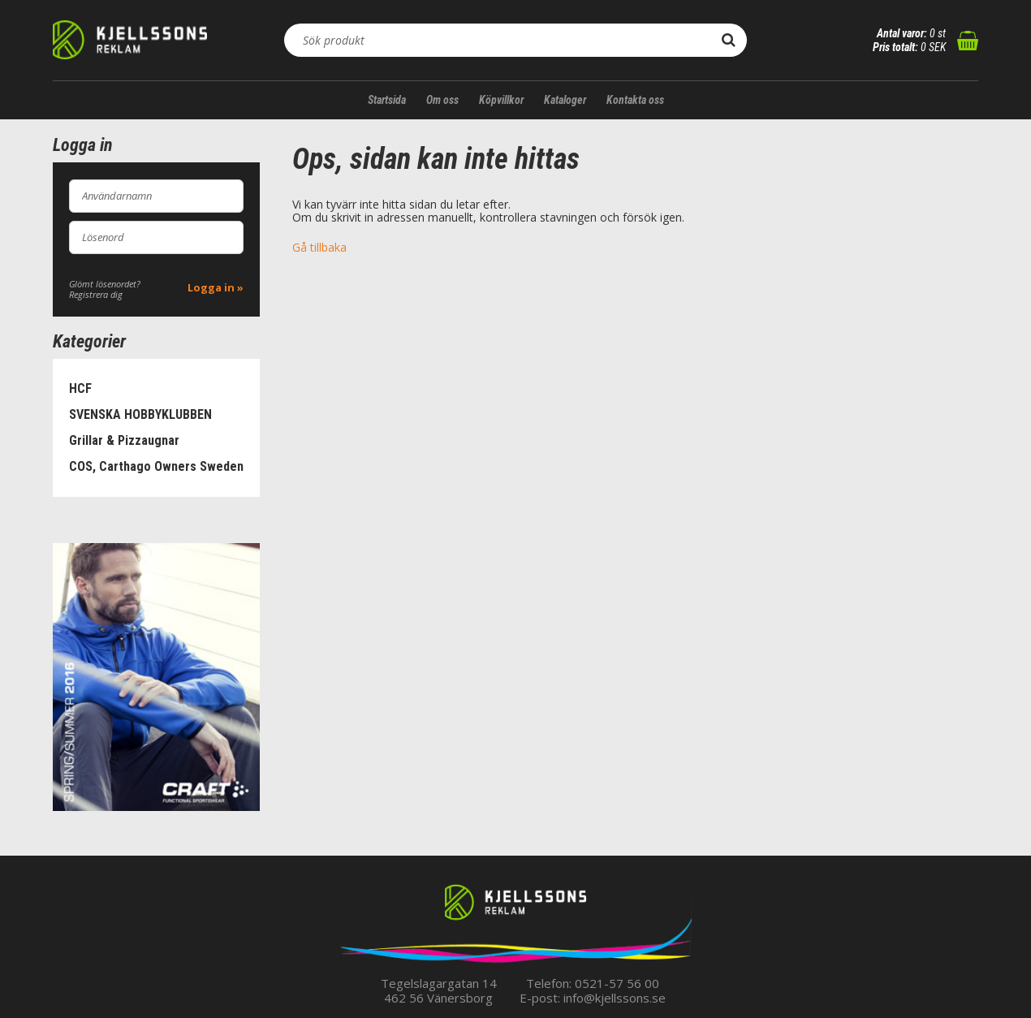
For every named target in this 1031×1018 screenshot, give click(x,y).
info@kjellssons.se (614, 998)
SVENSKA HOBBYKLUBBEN (140, 414)
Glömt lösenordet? (104, 284)
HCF (80, 388)
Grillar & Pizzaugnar (124, 440)
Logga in (211, 287)
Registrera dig (96, 294)
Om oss (442, 99)
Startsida (387, 99)
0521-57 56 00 (617, 983)
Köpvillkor (501, 99)
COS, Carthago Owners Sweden (156, 466)
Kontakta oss (635, 99)
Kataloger (565, 99)
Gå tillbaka (319, 247)
